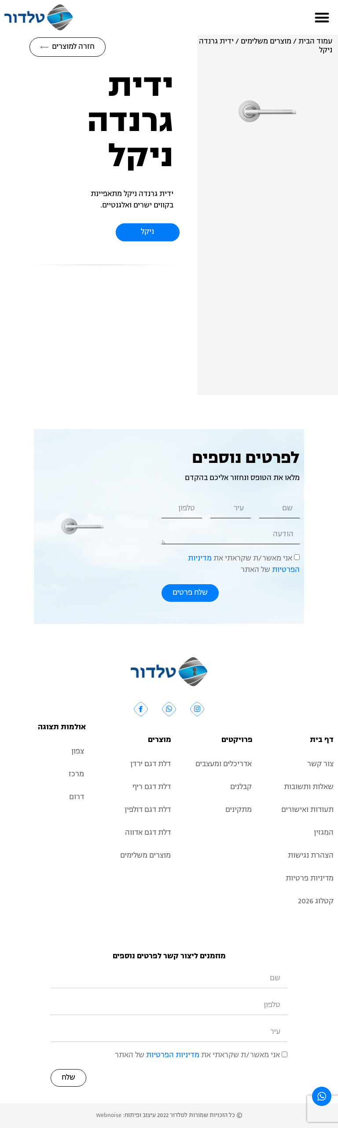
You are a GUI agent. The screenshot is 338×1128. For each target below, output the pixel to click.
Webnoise (108, 1115)
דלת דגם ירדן (150, 764)
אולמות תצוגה (62, 727)
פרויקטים (237, 740)
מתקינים (238, 810)
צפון (77, 752)
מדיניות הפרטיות (172, 1055)
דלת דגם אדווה (147, 833)
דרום (76, 797)
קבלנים (241, 787)
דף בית (322, 740)
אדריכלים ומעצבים (223, 764)
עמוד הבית (315, 42)
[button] (322, 17)
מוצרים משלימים (266, 42)
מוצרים (159, 740)
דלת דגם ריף (151, 787)
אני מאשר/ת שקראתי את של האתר (197, 1055)
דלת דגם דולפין (147, 810)
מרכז (76, 774)
